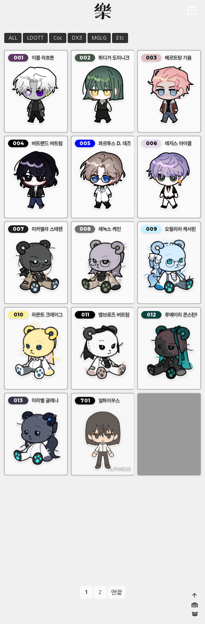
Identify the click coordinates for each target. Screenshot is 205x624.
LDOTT (35, 38)
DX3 (77, 38)
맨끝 (117, 592)
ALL (12, 38)
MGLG (99, 38)
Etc (120, 38)
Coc (57, 38)
